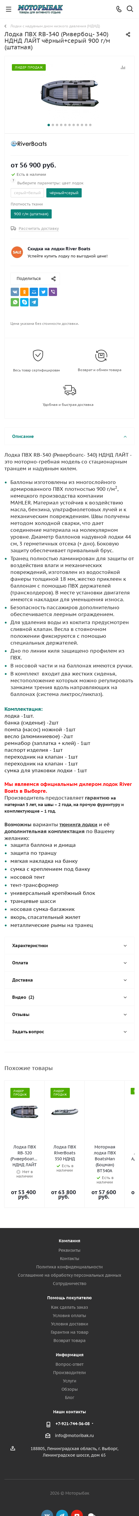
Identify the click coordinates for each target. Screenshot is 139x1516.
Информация (69, 1334)
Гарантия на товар (70, 1311)
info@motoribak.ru (74, 1414)
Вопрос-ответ (69, 1343)
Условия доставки (69, 1303)
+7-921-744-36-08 (73, 1403)
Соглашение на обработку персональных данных (69, 1254)
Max (92, 1495)
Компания (69, 1220)
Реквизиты (69, 1229)
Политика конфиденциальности (69, 1246)
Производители (69, 1351)
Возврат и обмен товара (99, 370)
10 (86, 125)
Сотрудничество (69, 1262)
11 (90, 125)
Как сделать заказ (69, 1286)
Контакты (69, 1237)
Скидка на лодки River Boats (59, 248)
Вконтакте (47, 1495)
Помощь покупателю (69, 1277)
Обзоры (69, 1368)
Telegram (62, 1495)
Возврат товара (69, 1319)
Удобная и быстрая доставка (68, 404)
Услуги (69, 1360)
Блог (69, 1376)
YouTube (77, 1495)
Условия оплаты (69, 1294)
